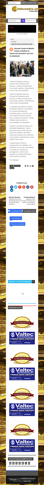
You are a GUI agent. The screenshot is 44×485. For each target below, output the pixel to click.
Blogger (25, 33)
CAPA (11, 165)
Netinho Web (27, 481)
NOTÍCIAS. (14, 41)
